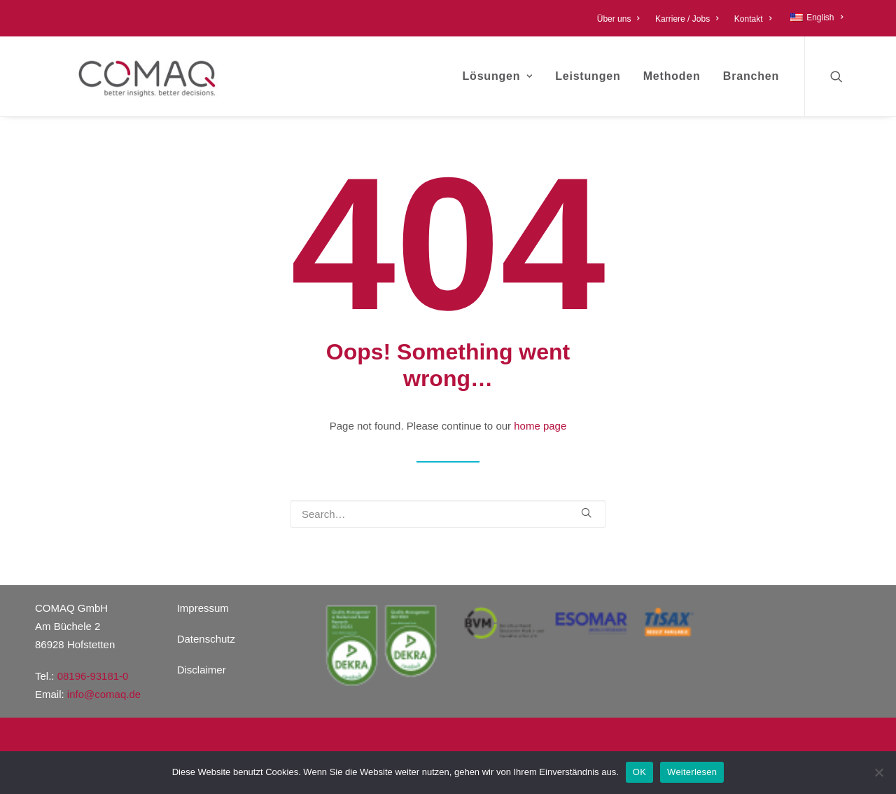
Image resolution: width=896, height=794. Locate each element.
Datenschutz (206, 639)
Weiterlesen (692, 772)
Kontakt (752, 19)
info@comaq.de (104, 694)
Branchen (751, 76)
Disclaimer (201, 670)
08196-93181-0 (93, 676)
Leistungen (587, 76)
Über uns (618, 19)
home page (540, 426)
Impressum (203, 608)
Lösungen (498, 76)
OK (639, 772)
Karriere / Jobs (687, 19)
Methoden (672, 76)
